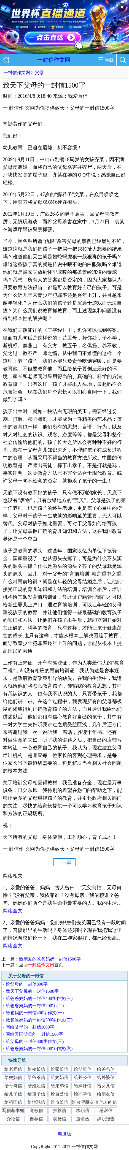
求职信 (82, 1110)
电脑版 (64, 1134)
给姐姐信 (36, 1085)
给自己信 (59, 1094)
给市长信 (59, 1102)
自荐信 (36, 1118)
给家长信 (59, 1069)
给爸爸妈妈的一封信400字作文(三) (39, 998)
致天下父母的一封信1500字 (32, 991)
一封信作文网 (53, 60)
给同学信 (83, 1094)
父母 (39, 72)
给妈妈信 (13, 1077)
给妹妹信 (83, 1085)
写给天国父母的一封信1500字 (34, 1034)
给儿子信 (13, 1094)
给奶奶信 (59, 1077)
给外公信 (83, 1077)
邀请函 (82, 1118)
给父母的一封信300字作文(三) (35, 1041)
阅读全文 (13, 910)
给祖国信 (13, 1102)
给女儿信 (106, 1085)
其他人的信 (106, 1102)
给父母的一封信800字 (27, 984)
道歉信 (36, 1110)
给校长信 (36, 1069)
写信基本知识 (13, 1111)
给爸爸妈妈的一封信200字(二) (35, 1005)
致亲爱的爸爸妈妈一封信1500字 (50, 959)
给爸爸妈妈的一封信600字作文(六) (39, 1048)
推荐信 (59, 1110)
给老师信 (13, 1069)
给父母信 (83, 1069)
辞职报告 (106, 1118)
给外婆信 (106, 1077)
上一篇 (64, 862)
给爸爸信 (106, 1069)
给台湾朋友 (83, 1102)
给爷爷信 (36, 1077)
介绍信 (13, 1118)
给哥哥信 (13, 1085)
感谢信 (105, 1110)
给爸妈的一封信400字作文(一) (35, 1012)
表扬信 (59, 1118)
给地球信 (36, 1102)
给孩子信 (36, 1094)
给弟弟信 (59, 1085)
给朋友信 (106, 1094)
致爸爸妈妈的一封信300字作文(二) (39, 1020)
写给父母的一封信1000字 (30, 1027)
